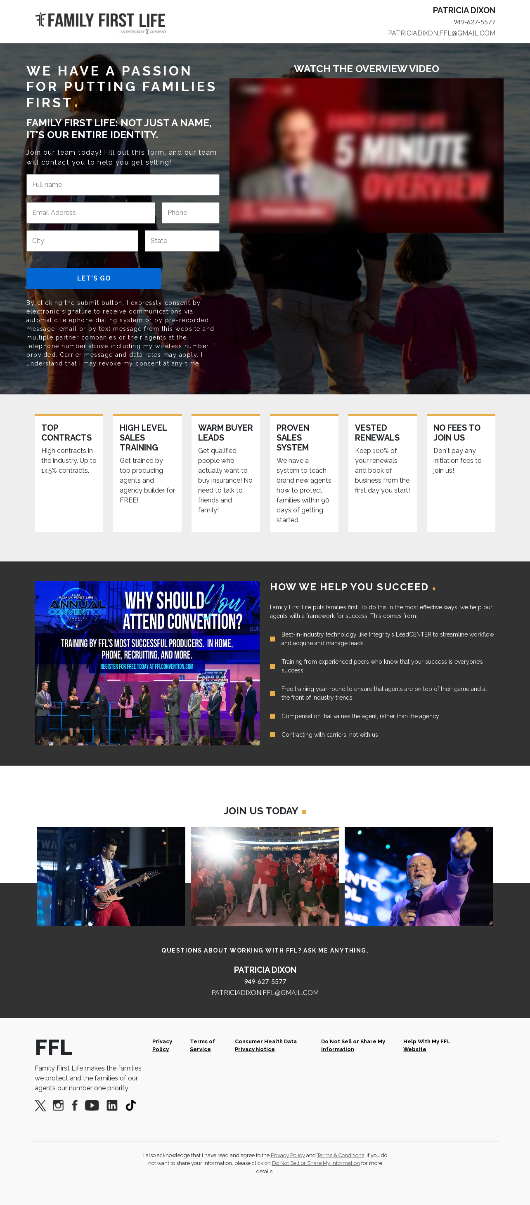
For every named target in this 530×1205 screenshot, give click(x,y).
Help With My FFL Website (426, 1045)
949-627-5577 (474, 22)
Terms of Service (202, 1045)
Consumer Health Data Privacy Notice (266, 1045)
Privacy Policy (162, 1045)
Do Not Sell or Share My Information (353, 1045)
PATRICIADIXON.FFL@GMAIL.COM (441, 33)
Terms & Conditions (340, 1155)
